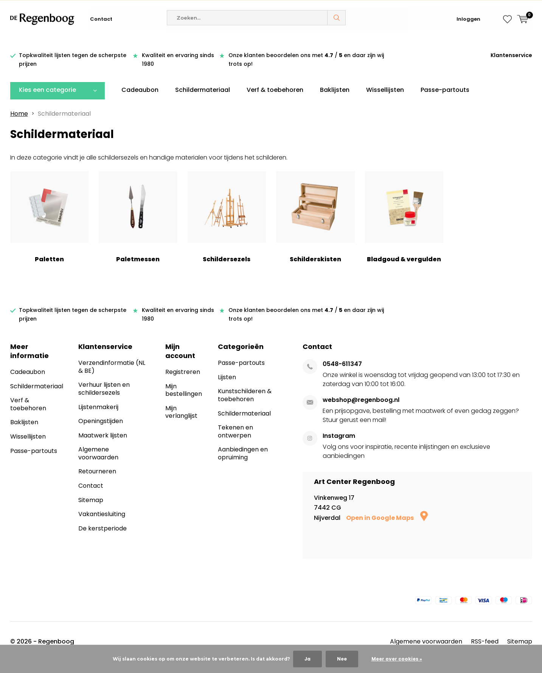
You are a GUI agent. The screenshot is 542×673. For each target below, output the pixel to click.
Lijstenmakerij (98, 418)
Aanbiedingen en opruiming (243, 464)
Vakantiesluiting (101, 525)
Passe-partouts (445, 101)
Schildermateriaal (202, 101)
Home (19, 124)
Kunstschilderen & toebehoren (245, 406)
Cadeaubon (139, 101)
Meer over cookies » (396, 659)
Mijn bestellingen (183, 401)
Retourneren (97, 482)
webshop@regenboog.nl (361, 411)
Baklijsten (334, 101)
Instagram (339, 447)
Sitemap (90, 511)
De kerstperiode (102, 539)
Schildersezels (227, 229)
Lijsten (227, 388)
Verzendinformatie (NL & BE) (111, 378)
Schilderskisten (315, 229)
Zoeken (337, 40)
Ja (307, 659)
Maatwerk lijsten (102, 446)
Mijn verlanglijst (181, 423)
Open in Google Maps (387, 529)
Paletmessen (138, 229)
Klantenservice (511, 66)
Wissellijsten (385, 101)
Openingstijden (100, 432)
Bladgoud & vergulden (404, 229)
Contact (101, 41)
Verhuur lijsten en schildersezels (104, 400)
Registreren (182, 383)
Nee (342, 659)
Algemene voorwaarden (98, 464)
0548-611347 (342, 375)
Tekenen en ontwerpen (235, 442)
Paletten (49, 229)
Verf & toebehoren (275, 101)
